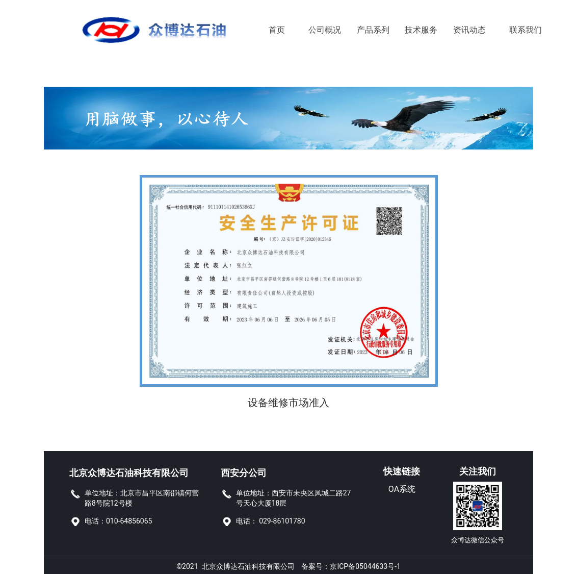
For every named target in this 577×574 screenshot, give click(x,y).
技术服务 (421, 30)
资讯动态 (469, 30)
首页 (276, 30)
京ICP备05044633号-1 (365, 564)
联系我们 (517, 30)
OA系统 (401, 489)
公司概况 (324, 30)
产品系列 (373, 30)
